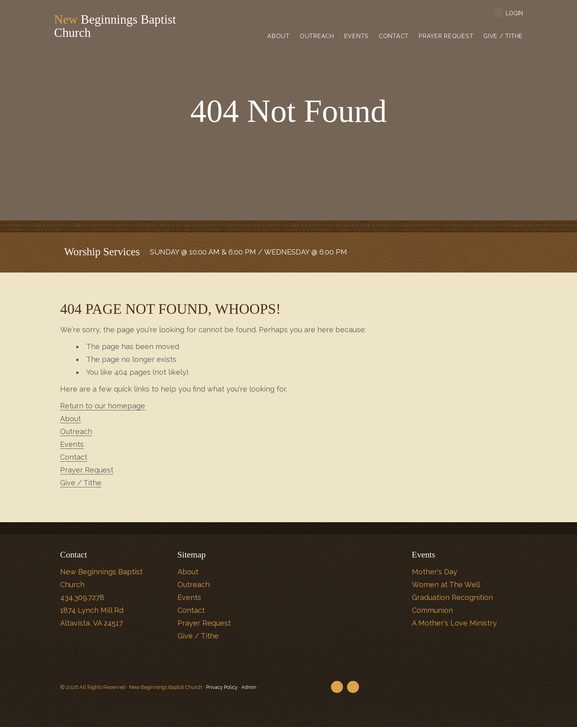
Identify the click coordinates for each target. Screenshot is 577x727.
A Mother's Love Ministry (454, 623)
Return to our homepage (102, 406)
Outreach (76, 431)
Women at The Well (446, 584)
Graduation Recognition (452, 597)
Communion (432, 610)
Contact (73, 457)
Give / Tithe (80, 483)
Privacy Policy (222, 687)
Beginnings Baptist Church (124, 26)
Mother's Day (434, 571)
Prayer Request (86, 470)
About (70, 418)
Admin (248, 687)
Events (72, 444)
